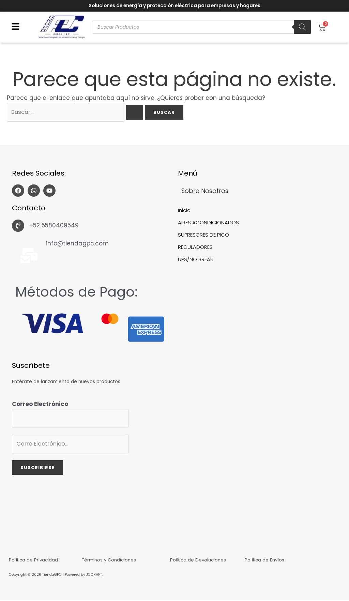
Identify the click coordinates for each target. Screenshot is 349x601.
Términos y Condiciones (109, 560)
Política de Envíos (265, 560)
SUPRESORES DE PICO (204, 235)
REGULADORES (195, 247)
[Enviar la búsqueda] (138, 113)
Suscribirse (37, 469)
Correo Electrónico (40, 405)
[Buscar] (302, 27)
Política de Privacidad (34, 560)
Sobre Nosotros (204, 191)
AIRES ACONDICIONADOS (208, 223)
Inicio (184, 210)
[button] (15, 27)
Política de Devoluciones (198, 560)
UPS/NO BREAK (195, 260)
